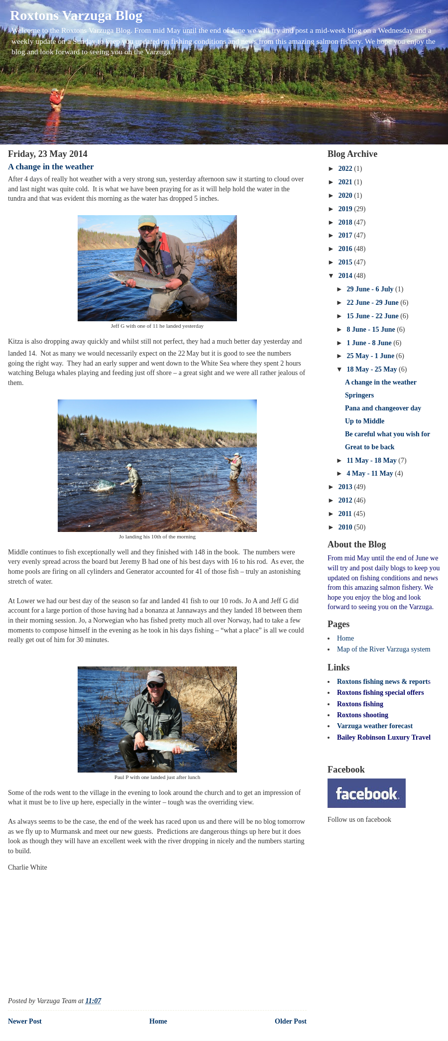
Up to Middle (364, 421)
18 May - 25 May (372, 369)
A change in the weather (51, 166)
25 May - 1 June (371, 356)
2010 (346, 527)
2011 (346, 514)
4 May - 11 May (370, 473)
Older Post (291, 1021)
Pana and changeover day (383, 408)
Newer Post (25, 1021)
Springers (359, 395)
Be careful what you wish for (387, 434)
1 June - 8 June (369, 343)
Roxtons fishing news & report (382, 681)
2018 (346, 222)
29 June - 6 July (370, 289)
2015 (346, 262)
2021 (346, 182)
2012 (346, 500)
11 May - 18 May (372, 460)
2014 (346, 275)
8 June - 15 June (371, 329)
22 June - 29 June (373, 302)
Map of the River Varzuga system (384, 649)
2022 (346, 168)
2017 (346, 235)
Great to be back (370, 447)
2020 (346, 195)
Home (158, 1021)
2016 (346, 249)
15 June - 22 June (373, 316)
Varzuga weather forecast (375, 726)
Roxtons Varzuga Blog (76, 15)
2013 (346, 487)
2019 (346, 209)
